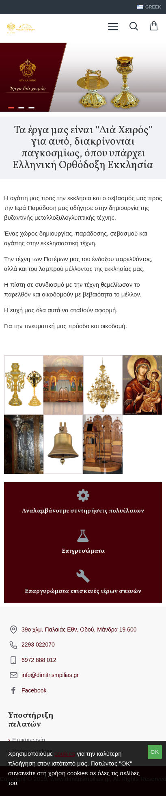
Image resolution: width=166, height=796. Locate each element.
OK (155, 752)
